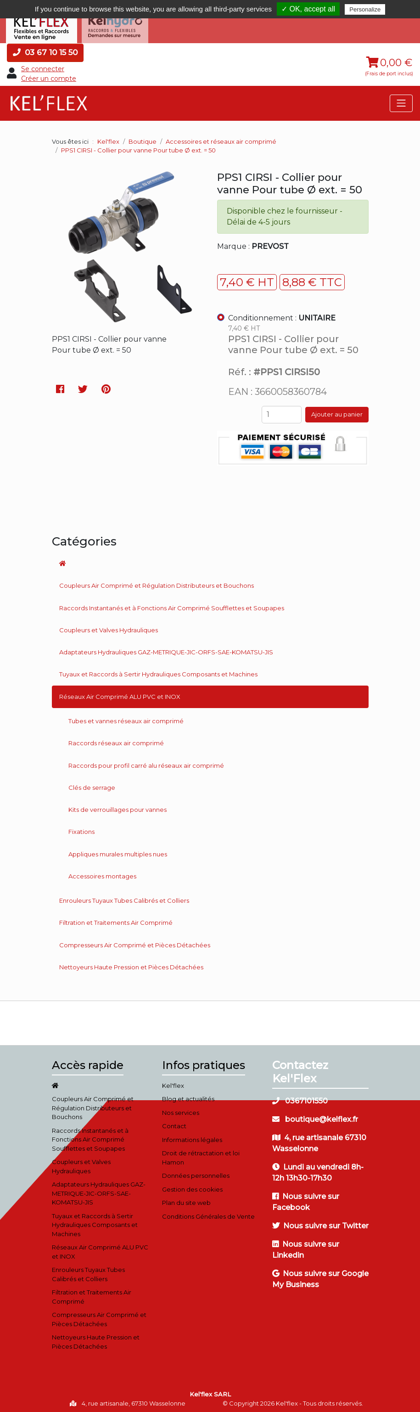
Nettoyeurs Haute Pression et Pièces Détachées (131, 963)
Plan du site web (186, 1199)
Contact (174, 1122)
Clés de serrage (91, 784)
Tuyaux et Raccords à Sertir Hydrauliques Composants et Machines (158, 671)
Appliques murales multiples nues (117, 850)
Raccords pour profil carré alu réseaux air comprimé (146, 761)
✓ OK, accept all (308, 9)
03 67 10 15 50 (45, 48)
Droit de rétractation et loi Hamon (201, 1154)
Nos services (180, 1109)
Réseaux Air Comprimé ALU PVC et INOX (119, 693)
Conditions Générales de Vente (208, 1212)
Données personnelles (196, 1172)
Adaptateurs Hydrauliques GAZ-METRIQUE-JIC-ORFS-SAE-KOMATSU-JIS (166, 648)
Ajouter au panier (337, 411)
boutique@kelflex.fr (315, 1115)
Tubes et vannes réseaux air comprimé (126, 717)
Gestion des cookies (192, 1185)
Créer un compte (48, 75)
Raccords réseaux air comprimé (116, 739)
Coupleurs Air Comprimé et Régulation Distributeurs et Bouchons (156, 582)
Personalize (365, 9)
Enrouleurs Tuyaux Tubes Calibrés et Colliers (124, 897)
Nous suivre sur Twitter (320, 1222)
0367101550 (300, 1097)
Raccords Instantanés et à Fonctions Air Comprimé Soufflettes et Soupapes (171, 604)
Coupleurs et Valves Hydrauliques (108, 626)
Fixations (81, 828)
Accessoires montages (102, 872)
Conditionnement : (282, 314)
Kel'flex (108, 137)
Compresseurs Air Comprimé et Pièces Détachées (134, 941)
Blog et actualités (188, 1095)
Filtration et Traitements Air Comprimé (116, 919)
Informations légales (192, 1136)
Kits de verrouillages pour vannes (117, 806)
